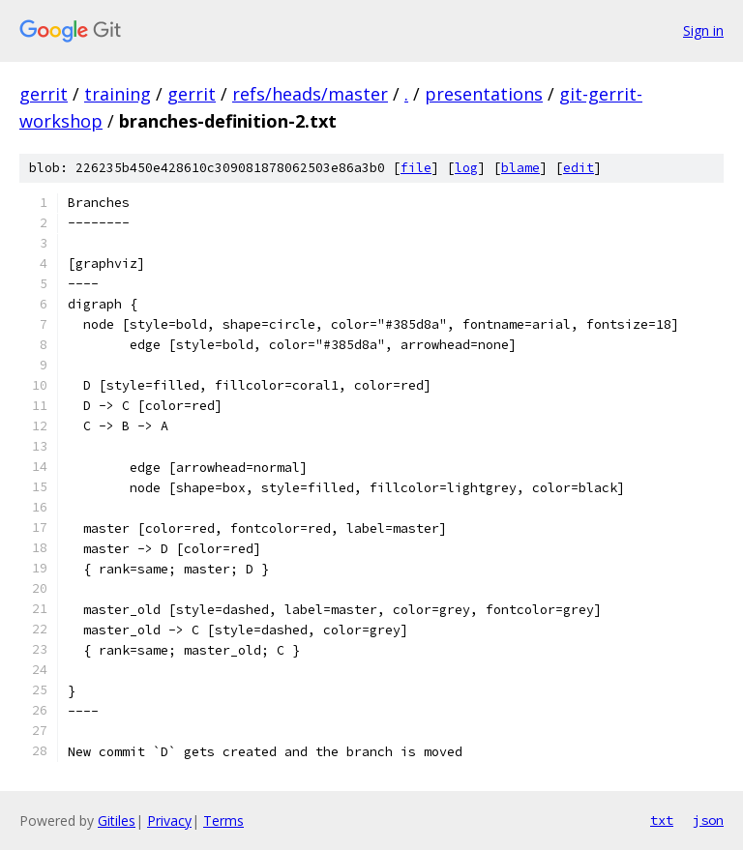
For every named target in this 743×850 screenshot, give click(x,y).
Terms (223, 820)
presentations (484, 93)
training (117, 93)
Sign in (703, 30)
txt (661, 820)
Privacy (169, 820)
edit (578, 168)
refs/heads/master (310, 93)
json (708, 820)
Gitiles (116, 820)
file (416, 168)
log (466, 168)
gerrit (43, 93)
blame (520, 168)
